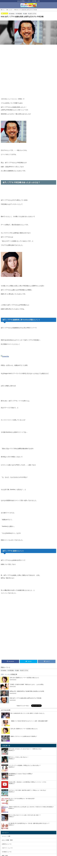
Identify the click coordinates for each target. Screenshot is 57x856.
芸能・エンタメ (4, 13)
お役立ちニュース (6, 844)
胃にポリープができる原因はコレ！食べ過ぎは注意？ (22, 798)
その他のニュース (6, 851)
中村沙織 (19, 13)
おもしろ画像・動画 (7, 840)
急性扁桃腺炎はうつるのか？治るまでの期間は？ (21, 773)
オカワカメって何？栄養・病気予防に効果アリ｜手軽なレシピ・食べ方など (27, 790)
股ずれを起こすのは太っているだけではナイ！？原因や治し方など (25, 748)
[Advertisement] (28, 58)
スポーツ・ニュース (7, 847)
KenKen (12, 13)
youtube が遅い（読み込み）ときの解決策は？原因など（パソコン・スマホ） (28, 782)
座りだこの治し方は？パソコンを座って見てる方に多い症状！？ (25, 815)
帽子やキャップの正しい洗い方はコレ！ (18, 757)
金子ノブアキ (33, 13)
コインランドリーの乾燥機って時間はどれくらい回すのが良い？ (25, 765)
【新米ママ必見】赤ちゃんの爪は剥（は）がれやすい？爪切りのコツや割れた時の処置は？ (31, 806)
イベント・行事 (6, 836)
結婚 (26, 13)
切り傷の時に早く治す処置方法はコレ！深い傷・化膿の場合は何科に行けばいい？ (29, 823)
